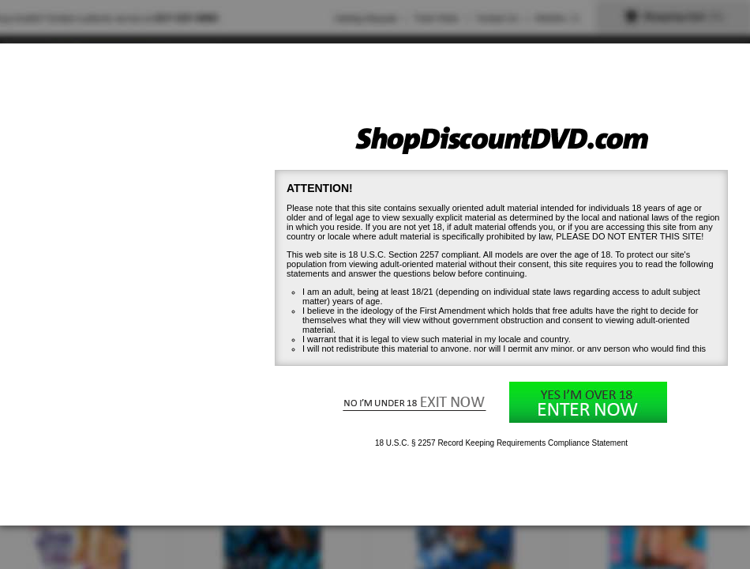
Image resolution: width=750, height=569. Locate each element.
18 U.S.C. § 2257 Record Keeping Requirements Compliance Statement (501, 443)
